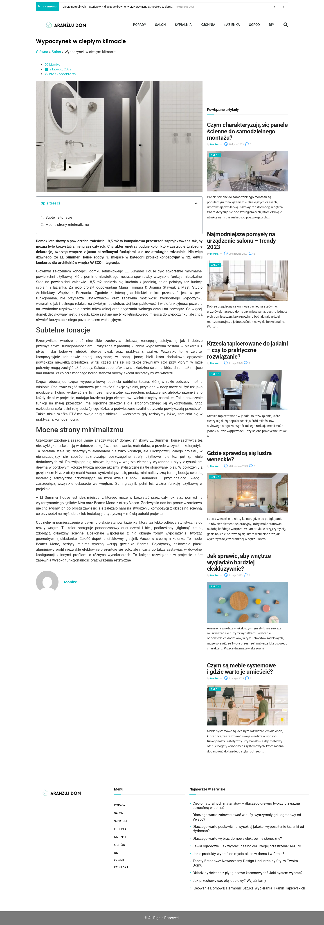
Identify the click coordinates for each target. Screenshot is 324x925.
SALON (160, 25)
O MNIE (119, 854)
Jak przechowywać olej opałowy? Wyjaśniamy (229, 880)
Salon (56, 52)
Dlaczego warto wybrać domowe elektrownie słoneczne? (237, 838)
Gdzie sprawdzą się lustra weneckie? (239, 456)
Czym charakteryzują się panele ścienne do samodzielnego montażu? (247, 131)
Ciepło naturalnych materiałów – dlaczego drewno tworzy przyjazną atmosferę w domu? (118, 6)
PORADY (139, 25)
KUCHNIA (208, 25)
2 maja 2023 (233, 575)
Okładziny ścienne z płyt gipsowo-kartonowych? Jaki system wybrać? (247, 873)
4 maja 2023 (233, 363)
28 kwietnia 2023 (236, 466)
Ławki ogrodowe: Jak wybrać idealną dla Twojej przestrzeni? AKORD (247, 846)
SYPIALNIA (183, 25)
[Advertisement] (247, 69)
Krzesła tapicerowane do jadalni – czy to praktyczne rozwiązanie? (247, 350)
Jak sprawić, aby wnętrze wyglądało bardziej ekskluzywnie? (239, 562)
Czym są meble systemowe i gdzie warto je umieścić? (241, 668)
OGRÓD (254, 25)
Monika (214, 144)
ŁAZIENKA (232, 25)
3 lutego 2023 (234, 678)
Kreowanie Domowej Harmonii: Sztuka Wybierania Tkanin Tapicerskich (249, 888)
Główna (42, 52)
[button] (285, 24)
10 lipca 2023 (234, 144)
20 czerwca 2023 (236, 253)
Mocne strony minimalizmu (67, 224)
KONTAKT (121, 861)
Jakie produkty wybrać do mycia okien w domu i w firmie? (238, 854)
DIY (271, 25)
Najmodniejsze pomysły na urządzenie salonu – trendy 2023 (241, 240)
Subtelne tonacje (58, 217)
